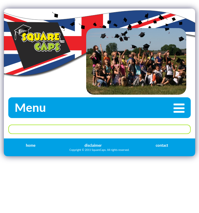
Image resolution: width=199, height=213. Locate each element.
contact (162, 145)
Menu (103, 107)
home (31, 145)
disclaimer (93, 145)
